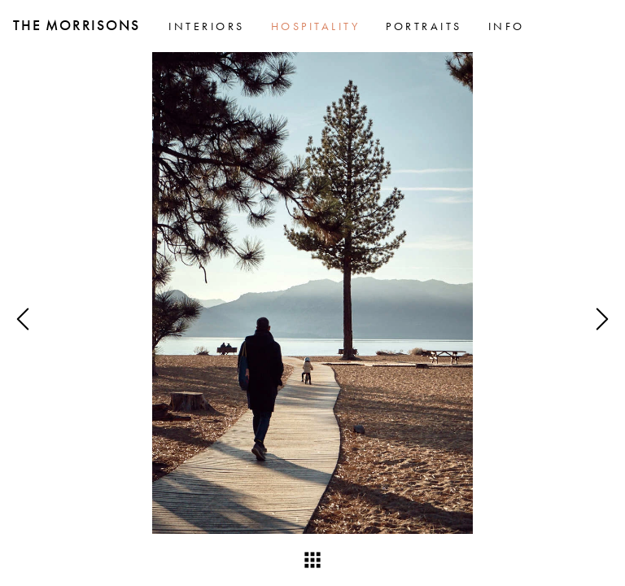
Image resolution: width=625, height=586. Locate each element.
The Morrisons (76, 25)
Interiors (206, 26)
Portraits (424, 26)
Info (506, 26)
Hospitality (316, 26)
